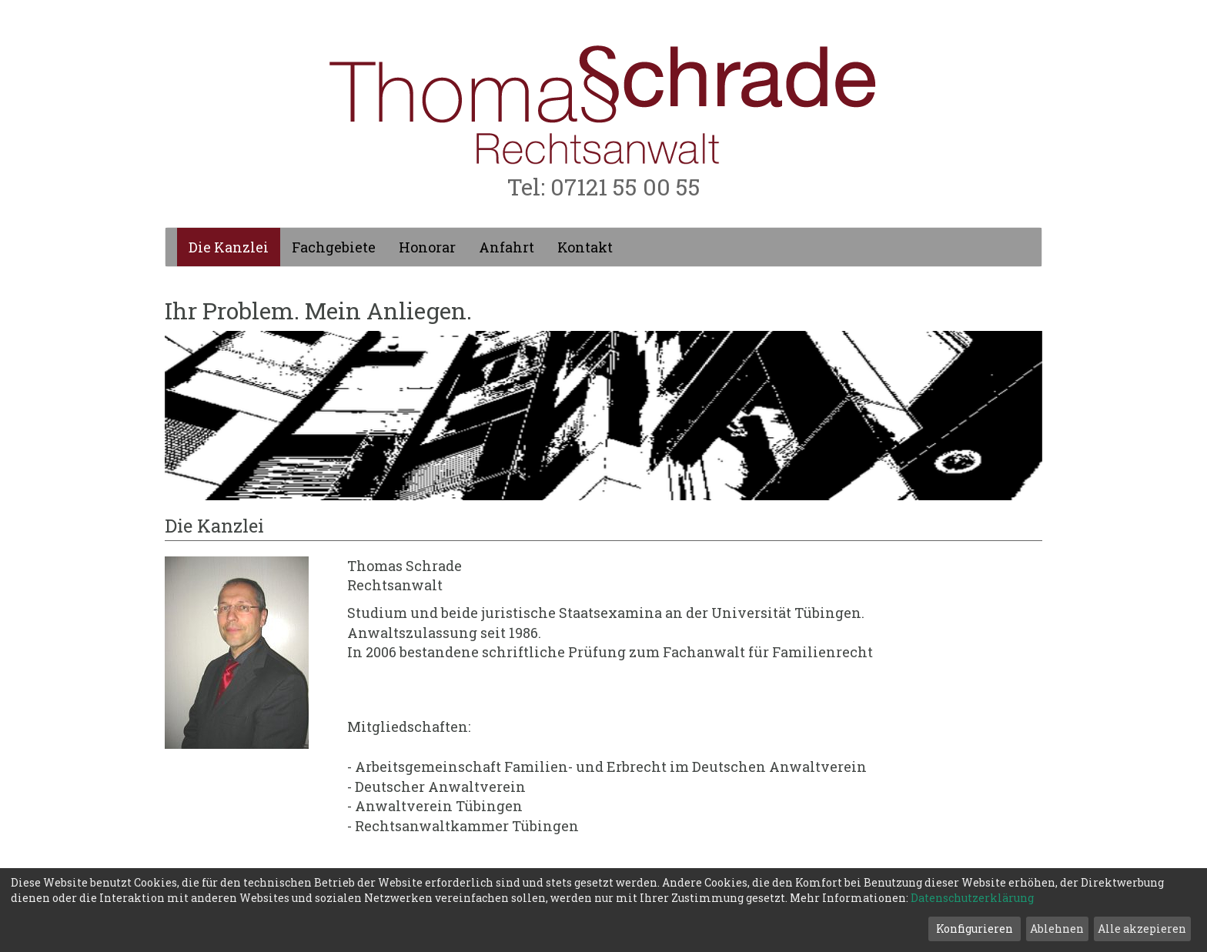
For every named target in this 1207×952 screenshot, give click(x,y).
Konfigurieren (974, 928)
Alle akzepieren (1142, 928)
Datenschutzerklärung (972, 897)
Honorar (427, 247)
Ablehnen (1057, 928)
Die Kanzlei (229, 247)
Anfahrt (506, 247)
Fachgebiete (334, 247)
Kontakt (585, 247)
